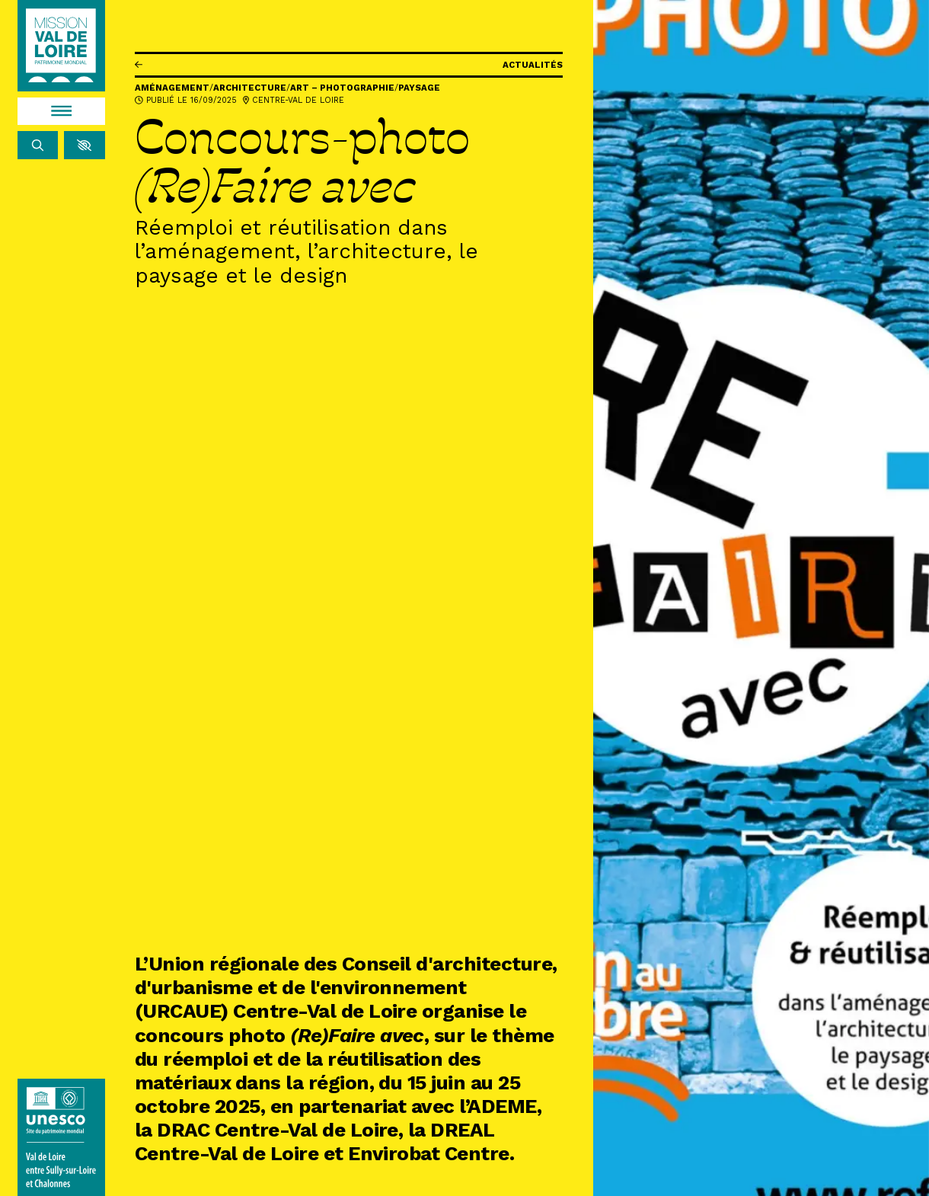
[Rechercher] (38, 145)
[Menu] (61, 112)
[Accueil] (61, 45)
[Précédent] (138, 65)
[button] (84, 145)
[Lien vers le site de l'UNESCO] (61, 1137)
